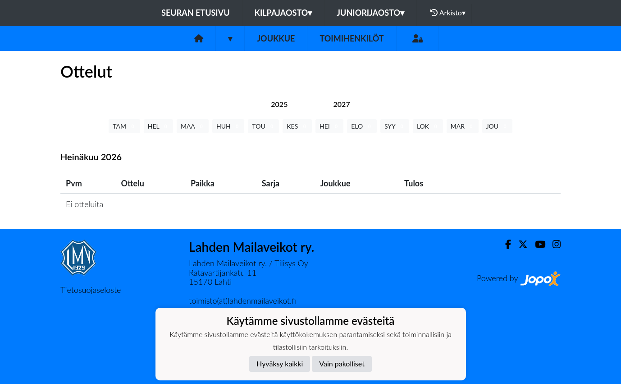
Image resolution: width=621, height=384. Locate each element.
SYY (394, 126)
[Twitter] (519, 244)
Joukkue (276, 38)
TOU (263, 126)
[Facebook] (504, 244)
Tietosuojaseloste (90, 290)
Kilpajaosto (283, 13)
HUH (228, 126)
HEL (158, 126)
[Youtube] (536, 244)
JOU (497, 126)
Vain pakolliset (342, 363)
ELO (362, 126)
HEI (329, 126)
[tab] (279, 104)
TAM (124, 126)
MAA (193, 126)
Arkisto (448, 12)
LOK (428, 126)
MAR (463, 126)
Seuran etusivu (195, 13)
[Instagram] (553, 244)
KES (297, 126)
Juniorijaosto (370, 13)
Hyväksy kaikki (279, 363)
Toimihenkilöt (352, 38)
